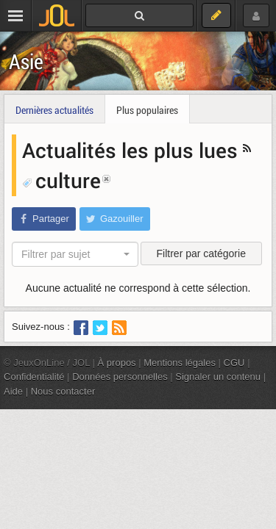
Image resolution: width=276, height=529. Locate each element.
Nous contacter (63, 391)
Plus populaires (147, 110)
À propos (117, 362)
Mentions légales (180, 362)
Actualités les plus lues (132, 150)
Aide (13, 391)
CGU (234, 362)
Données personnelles (120, 376)
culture (61, 180)
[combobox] (75, 254)
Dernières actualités (54, 110)
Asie (26, 61)
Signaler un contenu (218, 376)
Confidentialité (34, 376)
